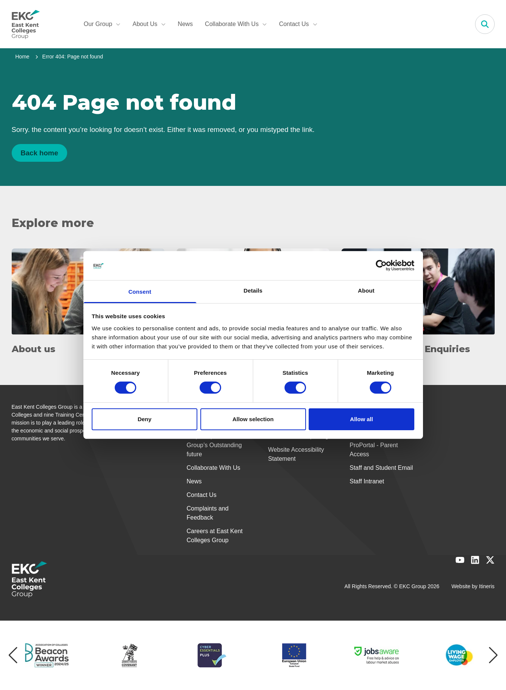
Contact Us (298, 24)
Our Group (102, 24)
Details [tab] (253, 290)
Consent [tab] (139, 291)
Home (22, 57)
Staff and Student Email (381, 468)
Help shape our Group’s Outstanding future (214, 445)
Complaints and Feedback (208, 513)
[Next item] (493, 655)
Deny (145, 419)
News (185, 24)
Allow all (361, 419)
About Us (149, 24)
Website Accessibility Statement (296, 454)
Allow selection (253, 419)
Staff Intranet (367, 481)
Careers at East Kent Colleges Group (215, 535)
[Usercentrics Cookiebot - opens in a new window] (381, 265)
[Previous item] (13, 655)
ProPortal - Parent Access (374, 449)
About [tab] (366, 290)
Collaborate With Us (236, 24)
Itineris (486, 586)
